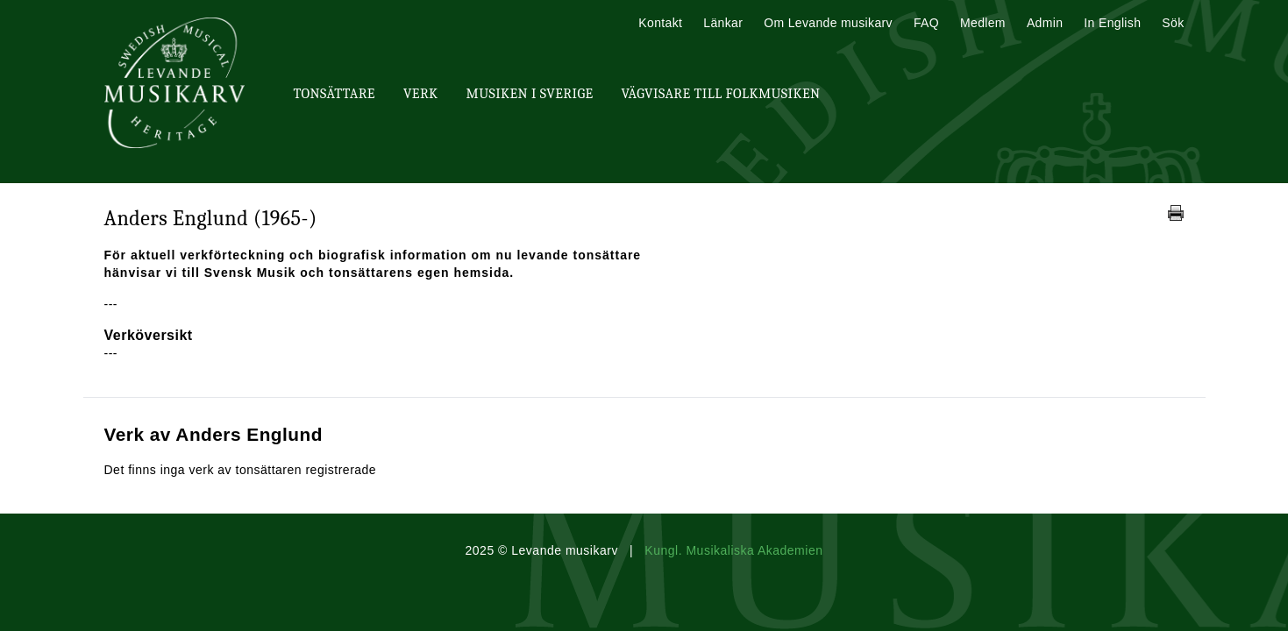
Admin (1045, 23)
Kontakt (660, 23)
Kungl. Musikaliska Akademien (733, 550)
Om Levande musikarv (828, 23)
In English (1112, 23)
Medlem (983, 23)
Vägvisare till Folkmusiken (720, 94)
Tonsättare (334, 94)
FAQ (926, 23)
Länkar (723, 23)
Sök (1173, 23)
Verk (420, 94)
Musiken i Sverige (530, 94)
